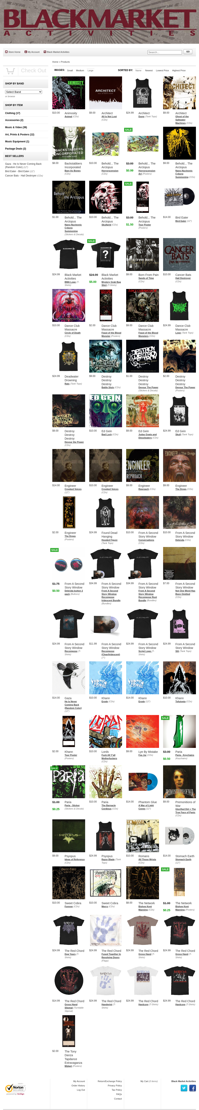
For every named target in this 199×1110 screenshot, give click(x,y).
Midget (68, 1066)
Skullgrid (106, 224)
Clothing (12, 113)
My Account (32, 52)
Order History (78, 1085)
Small (70, 70)
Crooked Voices (73, 489)
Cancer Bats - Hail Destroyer (21, 175)
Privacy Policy (115, 1085)
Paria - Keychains (184, 755)
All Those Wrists (147, 859)
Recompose (71, 651)
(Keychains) (181, 758)
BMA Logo (70, 282)
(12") (189, 221)
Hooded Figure (110, 540)
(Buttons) (75, 594)
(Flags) (105, 960)
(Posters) (147, 174)
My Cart (145, 1081)
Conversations (146, 540)
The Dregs (180, 489)
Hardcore (143, 1004)
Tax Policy (117, 1090)
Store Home (13, 52)
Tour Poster (144, 224)
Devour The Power (148, 387)
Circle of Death (73, 333)
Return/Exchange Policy (110, 1081)
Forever (69, 906)
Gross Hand (144, 954)
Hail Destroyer (183, 278)
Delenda (179, 540)
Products (65, 62)
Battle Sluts (108, 387)
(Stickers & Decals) (74, 234)
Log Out (81, 1090)
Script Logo (145, 651)
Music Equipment (17, 141)
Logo (178, 333)
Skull (178, 434)
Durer (141, 116)
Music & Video (16, 127)
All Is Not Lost (109, 116)
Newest (149, 70)
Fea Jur (142, 755)
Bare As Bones (73, 170)
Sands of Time (146, 278)
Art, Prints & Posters (19, 134)
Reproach (143, 489)
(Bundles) (106, 603)
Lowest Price (162, 70)
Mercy (105, 906)
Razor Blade (108, 859)
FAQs (119, 1094)
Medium (80, 70)
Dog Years (70, 954)
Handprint (107, 1004)
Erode (105, 701)
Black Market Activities (56, 52)
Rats (67, 383)
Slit (177, 651)
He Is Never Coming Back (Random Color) (73, 704)
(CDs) (76, 116)
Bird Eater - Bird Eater (17, 171)
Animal (68, 116)
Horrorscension (110, 170)
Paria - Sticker (72, 805)
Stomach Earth (183, 859)
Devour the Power (74, 442)
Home (55, 62)
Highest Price (178, 70)
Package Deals (15, 148)
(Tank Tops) (151, 116)
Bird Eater (180, 221)
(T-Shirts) (112, 285)
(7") (103, 657)
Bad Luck (107, 434)
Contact (118, 1098)
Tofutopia (180, 701)
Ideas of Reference (75, 859)
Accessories (14, 120)
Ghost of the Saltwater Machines (182, 119)
